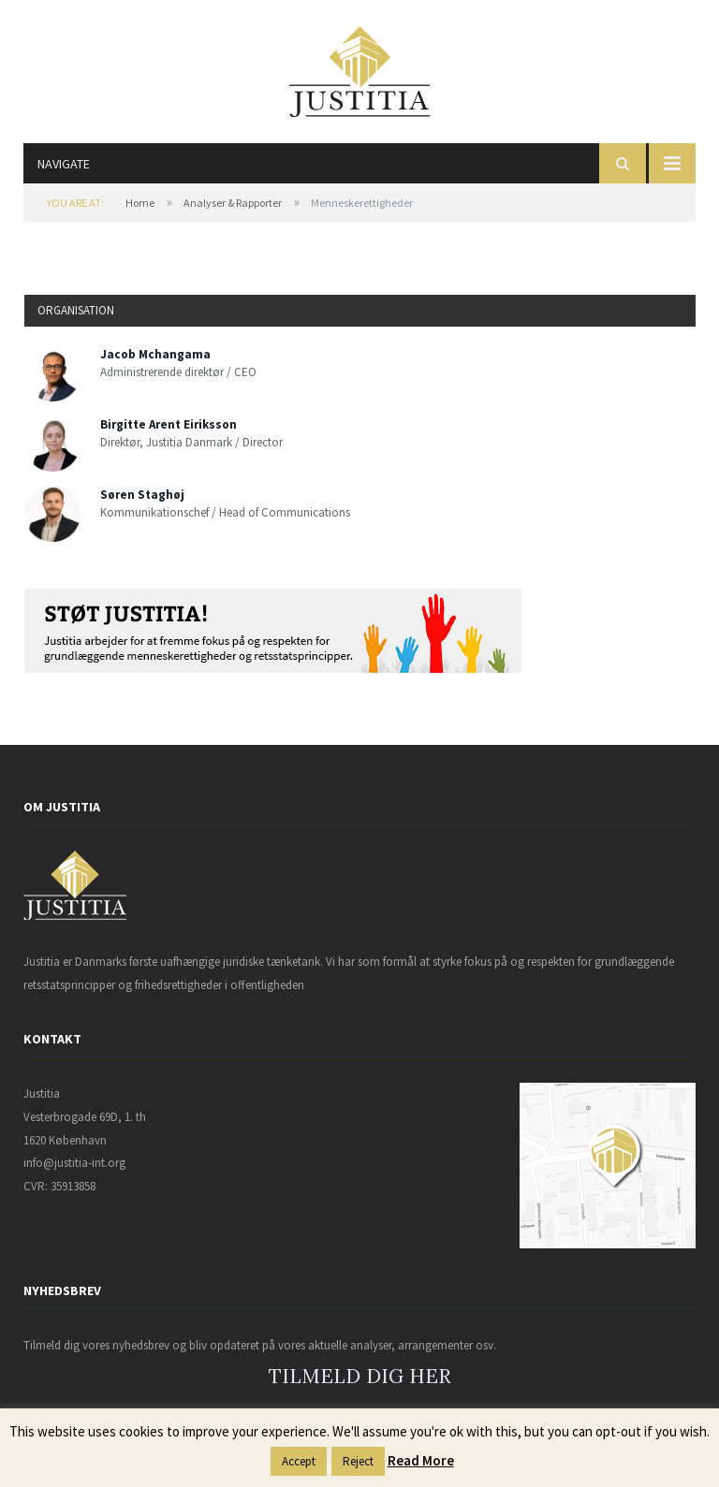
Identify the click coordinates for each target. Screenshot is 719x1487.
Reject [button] (358, 1461)
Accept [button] (298, 1461)
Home (139, 203)
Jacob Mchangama (155, 354)
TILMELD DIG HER (360, 1376)
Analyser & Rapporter (232, 203)
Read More (421, 1460)
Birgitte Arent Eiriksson (168, 424)
